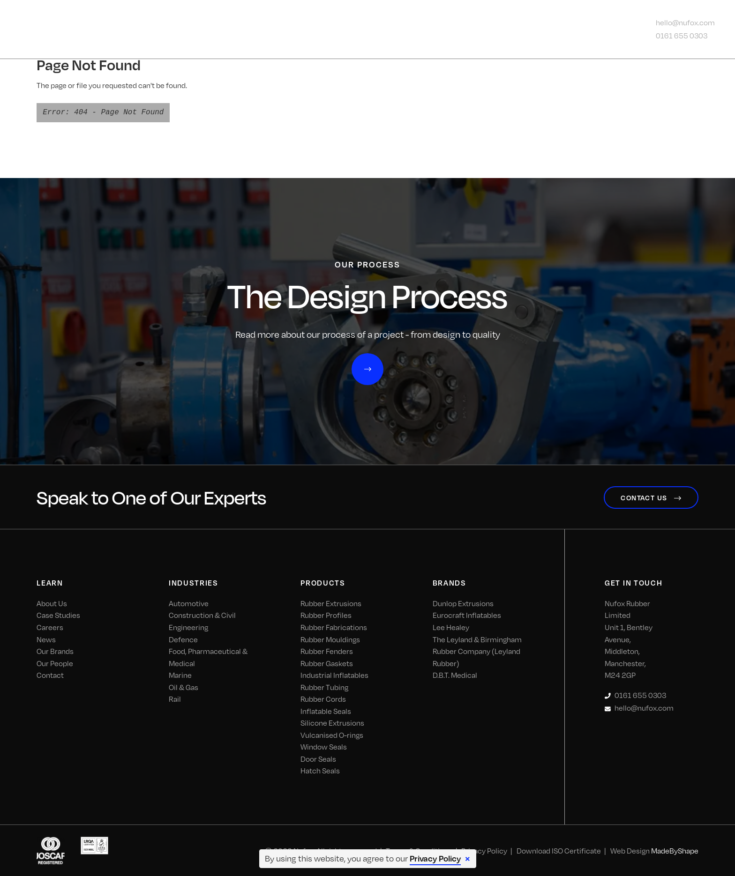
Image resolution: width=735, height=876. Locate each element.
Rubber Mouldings (330, 638)
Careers (50, 626)
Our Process (422, 29)
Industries (283, 29)
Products (353, 29)
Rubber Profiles (326, 614)
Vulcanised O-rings (331, 734)
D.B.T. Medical (455, 674)
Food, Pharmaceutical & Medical (208, 657)
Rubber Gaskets (326, 662)
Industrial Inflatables (334, 674)
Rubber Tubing (324, 686)
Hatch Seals (320, 770)
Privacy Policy (435, 858)
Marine (180, 674)
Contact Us (535, 29)
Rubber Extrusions (330, 603)
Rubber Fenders (326, 650)
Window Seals (323, 746)
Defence (183, 638)
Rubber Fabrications (333, 626)
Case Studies (58, 614)
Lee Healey (451, 626)
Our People (55, 662)
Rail (175, 698)
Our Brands (55, 650)
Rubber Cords (323, 698)
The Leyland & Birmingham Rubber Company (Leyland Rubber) (477, 650)
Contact (50, 674)
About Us (213, 29)
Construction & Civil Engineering (202, 620)
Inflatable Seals (325, 710)
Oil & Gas (183, 686)
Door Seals (318, 758)
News (479, 29)
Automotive (189, 603)
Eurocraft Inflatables (467, 614)
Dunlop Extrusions (463, 603)
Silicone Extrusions (332, 722)
